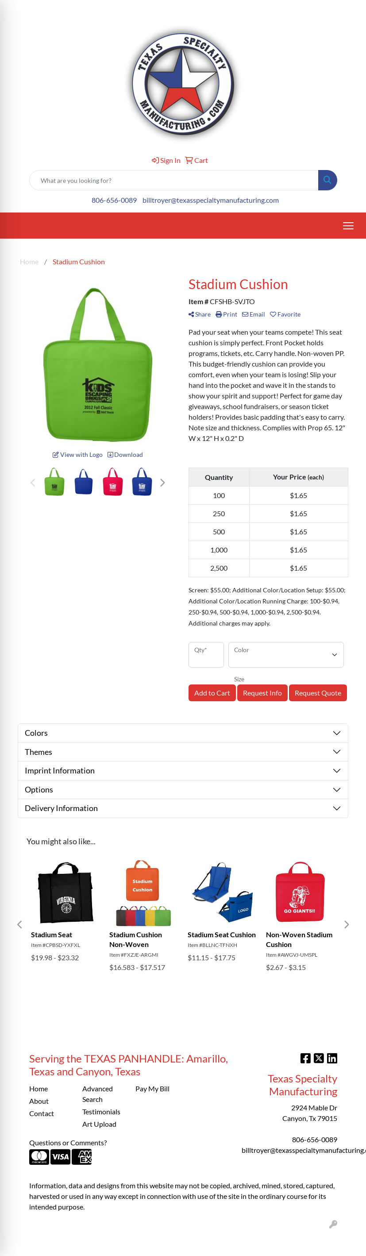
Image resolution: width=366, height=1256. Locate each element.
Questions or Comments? (68, 1142)
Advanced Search (97, 1093)
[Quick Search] (174, 180)
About (39, 1101)
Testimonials (101, 1111)
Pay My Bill (152, 1088)
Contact (41, 1113)
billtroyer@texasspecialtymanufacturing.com (211, 200)
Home (38, 1088)
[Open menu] (348, 226)
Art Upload (99, 1124)
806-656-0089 (114, 200)
